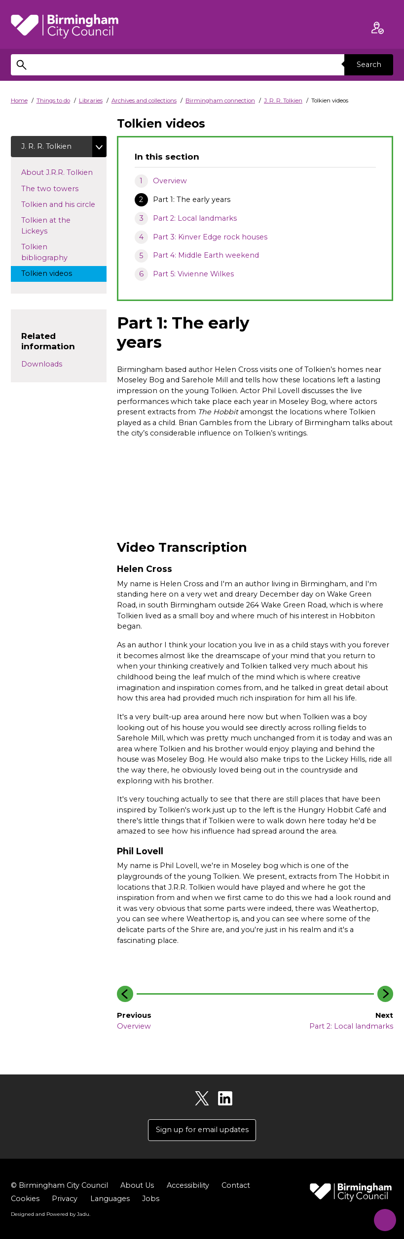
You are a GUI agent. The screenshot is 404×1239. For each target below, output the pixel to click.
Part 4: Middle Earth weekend (206, 255)
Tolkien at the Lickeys (46, 226)
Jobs (150, 1198)
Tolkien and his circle (63, 204)
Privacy (64, 1198)
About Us (137, 1185)
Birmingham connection (220, 100)
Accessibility (188, 1185)
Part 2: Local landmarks (195, 218)
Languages (110, 1198)
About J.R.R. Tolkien (63, 172)
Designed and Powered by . (50, 1214)
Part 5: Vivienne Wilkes (193, 273)
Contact (235, 1185)
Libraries (91, 100)
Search (368, 64)
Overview (170, 180)
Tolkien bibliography (53, 253)
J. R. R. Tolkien (283, 100)
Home (19, 100)
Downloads (41, 364)
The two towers (59, 188)
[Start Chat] (382, 1217)
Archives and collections (144, 100)
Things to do (53, 100)
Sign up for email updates (202, 1130)
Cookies (25, 1198)
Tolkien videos (55, 273)
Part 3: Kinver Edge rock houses (210, 237)
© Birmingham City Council (59, 1185)
